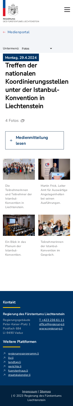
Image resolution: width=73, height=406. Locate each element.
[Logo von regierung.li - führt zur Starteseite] (21, 11)
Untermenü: (11, 48)
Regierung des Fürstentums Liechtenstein (33, 314)
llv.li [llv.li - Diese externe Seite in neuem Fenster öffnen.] (10, 358)
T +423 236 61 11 (51, 320)
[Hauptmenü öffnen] (67, 9)
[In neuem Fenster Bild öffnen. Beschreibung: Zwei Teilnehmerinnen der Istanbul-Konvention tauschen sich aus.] (54, 225)
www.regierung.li (50, 328)
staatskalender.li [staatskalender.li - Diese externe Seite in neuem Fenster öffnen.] (19, 375)
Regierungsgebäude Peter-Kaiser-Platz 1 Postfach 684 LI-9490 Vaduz (16, 326)
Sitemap (45, 391)
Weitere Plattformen (19, 341)
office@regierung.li (51, 324)
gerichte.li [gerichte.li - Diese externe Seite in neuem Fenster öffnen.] (14, 366)
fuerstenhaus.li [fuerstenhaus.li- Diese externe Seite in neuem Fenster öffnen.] (18, 371)
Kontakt (9, 302)
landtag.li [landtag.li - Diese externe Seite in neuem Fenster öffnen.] (14, 362)
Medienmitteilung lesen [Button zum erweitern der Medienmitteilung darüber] (32, 140)
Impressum (29, 391)
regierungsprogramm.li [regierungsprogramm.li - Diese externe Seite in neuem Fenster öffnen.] (23, 353)
